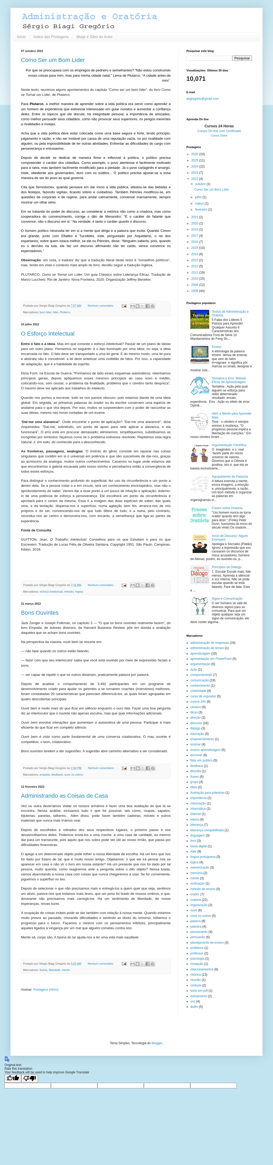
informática (198, 809)
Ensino (217, 347)
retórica (195, 974)
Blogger (157, 1043)
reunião (195, 980)
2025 (195, 160)
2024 (195, 166)
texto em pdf (199, 990)
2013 (195, 260)
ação (193, 669)
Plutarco (65, 312)
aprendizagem (200, 653)
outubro (201, 184)
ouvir (193, 910)
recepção (196, 964)
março (200, 203)
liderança (196, 825)
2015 (195, 248)
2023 (195, 173)
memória (196, 873)
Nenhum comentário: (101, 305)
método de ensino (202, 889)
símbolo (195, 985)
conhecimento (200, 685)
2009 (195, 285)
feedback (57, 774)
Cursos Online (219, 135)
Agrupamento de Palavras (230, 476)
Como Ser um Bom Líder (53, 60)
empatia (45, 774)
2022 (195, 179)
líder (55, 312)
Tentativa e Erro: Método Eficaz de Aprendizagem (229, 380)
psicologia (197, 958)
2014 (195, 254)
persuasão (197, 937)
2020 (195, 223)
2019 (195, 229)
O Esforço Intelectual (48, 333)
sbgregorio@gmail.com (202, 99)
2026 (195, 154)
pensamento (199, 932)
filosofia (195, 771)
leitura (194, 819)
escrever (196, 755)
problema (196, 948)
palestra (196, 926)
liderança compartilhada (207, 830)
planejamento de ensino (207, 942)
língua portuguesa (203, 857)
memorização (199, 867)
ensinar (195, 744)
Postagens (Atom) (46, 989)
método (69, 591)
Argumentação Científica (229, 445)
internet (195, 814)
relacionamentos (201, 969)
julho (199, 197)
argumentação (200, 664)
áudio (194, 1007)
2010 (195, 278)
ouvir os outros (73, 774)
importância (198, 798)
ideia (193, 787)
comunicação (199, 680)
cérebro (195, 707)
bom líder (45, 312)
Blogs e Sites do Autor (94, 37)
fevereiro (201, 209)
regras (79, 591)
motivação (197, 883)
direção (195, 717)
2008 (195, 291)
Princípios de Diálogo (227, 567)
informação (198, 803)
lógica (194, 862)
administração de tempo (207, 648)
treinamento (198, 996)
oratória (195, 900)
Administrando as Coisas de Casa (64, 795)
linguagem (197, 835)
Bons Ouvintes (40, 612)
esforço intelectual (51, 591)
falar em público (201, 760)
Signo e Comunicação (227, 598)
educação (197, 734)
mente (66, 969)
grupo (194, 782)
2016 (195, 242)
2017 (195, 236)
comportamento (201, 675)
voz (192, 1001)
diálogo (195, 728)
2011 (195, 272)
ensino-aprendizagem (205, 750)
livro (193, 841)
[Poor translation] (29, 1078)
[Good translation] (12, 1078)
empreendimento (202, 739)
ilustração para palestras (207, 793)
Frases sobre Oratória (227, 508)
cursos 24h (198, 701)
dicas (194, 712)
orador (195, 894)
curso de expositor (203, 696)
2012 (195, 266)
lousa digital (198, 846)
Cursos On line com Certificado (219, 131)
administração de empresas (209, 643)
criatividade (198, 691)
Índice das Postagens (51, 37)
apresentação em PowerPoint (211, 659)
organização (198, 905)
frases (194, 777)
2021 (195, 217)
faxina (43, 969)
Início (21, 37)
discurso (196, 723)
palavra (195, 921)
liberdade (54, 969)
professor (196, 953)
